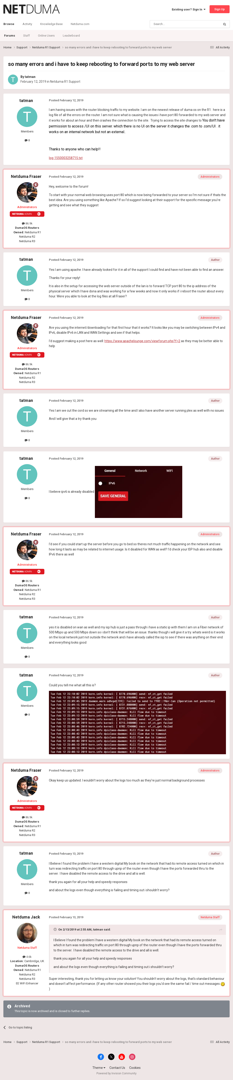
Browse (8, 26)
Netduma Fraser (26, 176)
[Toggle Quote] (55, 929)
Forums (9, 35)
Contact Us (117, 1068)
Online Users (46, 35)
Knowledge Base (51, 24)
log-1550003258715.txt (66, 158)
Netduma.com (80, 24)
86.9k (27, 223)
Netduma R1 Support (65, 81)
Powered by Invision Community (116, 1073)
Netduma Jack (26, 917)
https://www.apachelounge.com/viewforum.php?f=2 (142, 341)
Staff (26, 35)
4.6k (27, 956)
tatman (30, 77)
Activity (27, 24)
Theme (98, 1068)
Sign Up (219, 9)
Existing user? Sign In (188, 9)
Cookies (135, 1068)
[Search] (174, 24)
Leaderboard (71, 35)
